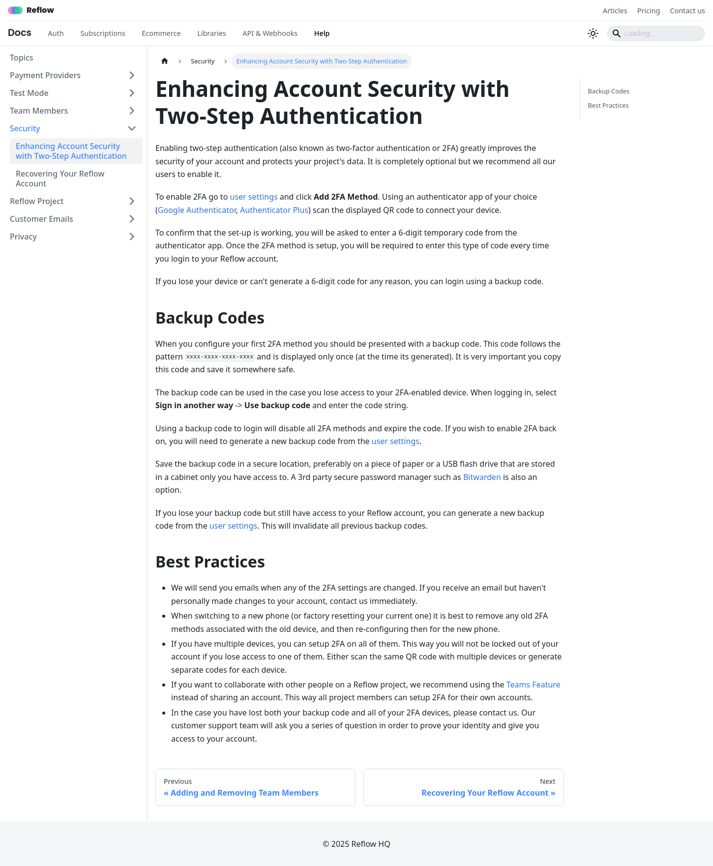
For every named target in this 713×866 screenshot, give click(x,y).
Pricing (648, 10)
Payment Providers (45, 75)
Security (25, 128)
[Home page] (164, 61)
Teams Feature (533, 684)
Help (322, 33)
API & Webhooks (269, 33)
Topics (21, 57)
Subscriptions (102, 33)
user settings (253, 196)
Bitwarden (482, 477)
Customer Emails (41, 218)
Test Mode (29, 93)
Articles (615, 10)
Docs (19, 32)
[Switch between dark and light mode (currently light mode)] (593, 33)
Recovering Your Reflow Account (60, 178)
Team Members (39, 110)
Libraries (211, 33)
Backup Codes (609, 91)
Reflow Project (36, 201)
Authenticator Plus (274, 210)
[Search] (656, 33)
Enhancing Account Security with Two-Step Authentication (71, 151)
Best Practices (608, 105)
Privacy (23, 236)
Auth (56, 33)
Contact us (687, 10)
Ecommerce (161, 33)
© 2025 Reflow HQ (356, 843)
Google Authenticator (197, 210)
